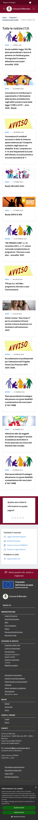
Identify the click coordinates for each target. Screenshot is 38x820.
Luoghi (7, 719)
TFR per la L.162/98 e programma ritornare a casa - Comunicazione (17, 286)
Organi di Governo (11, 616)
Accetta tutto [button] (19, 808)
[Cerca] (34, 9)
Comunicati (8, 707)
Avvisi (7, 45)
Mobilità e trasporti (11, 665)
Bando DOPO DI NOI (13, 214)
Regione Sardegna (9, 2)
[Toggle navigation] (4, 8)
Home (4, 17)
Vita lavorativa (10, 651)
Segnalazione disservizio (13, 770)
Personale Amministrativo (14, 632)
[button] (19, 817)
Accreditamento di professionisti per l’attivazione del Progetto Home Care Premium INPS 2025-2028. (19, 363)
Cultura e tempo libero (12, 648)
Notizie (7, 239)
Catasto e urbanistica (12, 660)
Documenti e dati (10, 635)
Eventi (7, 722)
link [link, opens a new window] (8, 803)
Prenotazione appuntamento (14, 767)
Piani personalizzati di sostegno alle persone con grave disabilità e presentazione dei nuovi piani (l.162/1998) (19, 401)
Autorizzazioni (9, 691)
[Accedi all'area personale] (30, 2)
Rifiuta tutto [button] (19, 812)
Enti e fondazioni (10, 625)
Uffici (6, 622)
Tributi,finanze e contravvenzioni (16, 681)
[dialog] (19, 802)
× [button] (35, 787)
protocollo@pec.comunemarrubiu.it (17, 748)
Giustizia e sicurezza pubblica (15, 678)
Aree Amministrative (12, 619)
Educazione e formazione (13, 675)
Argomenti (13, 17)
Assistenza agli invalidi (10, 20)
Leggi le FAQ (9, 773)
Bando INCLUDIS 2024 (14, 186)
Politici (7, 629)
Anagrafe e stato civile (12, 645)
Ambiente (8, 685)
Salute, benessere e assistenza (15, 688)
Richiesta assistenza (12, 777)
